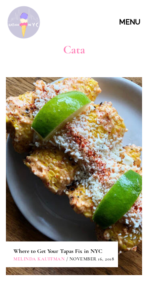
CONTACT (75, 206)
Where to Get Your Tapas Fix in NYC (57, 127)
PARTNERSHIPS (75, 223)
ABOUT (75, 187)
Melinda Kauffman (39, 135)
